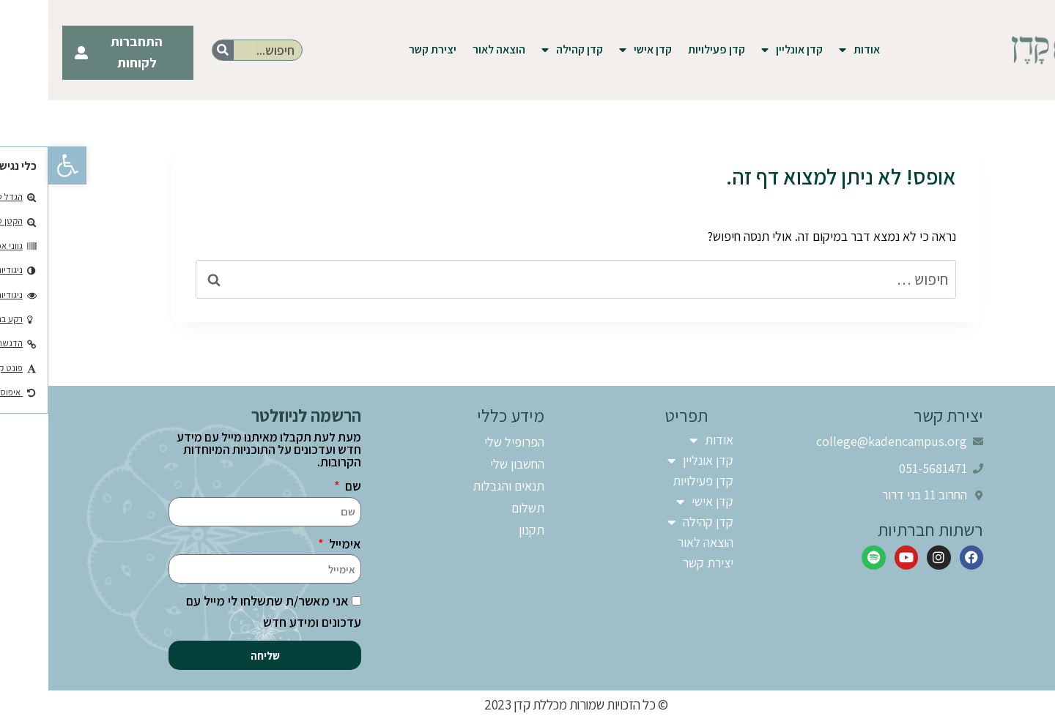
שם (303, 485)
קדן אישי (597, 50)
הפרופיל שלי (466, 441)
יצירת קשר (384, 49)
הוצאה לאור (450, 49)
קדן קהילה (524, 50)
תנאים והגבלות (460, 485)
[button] (19, 165)
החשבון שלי (469, 463)
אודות (811, 50)
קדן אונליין (743, 50)
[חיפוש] (174, 50)
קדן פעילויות (668, 49)
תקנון (483, 529)
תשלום (479, 507)
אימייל (295, 543)
